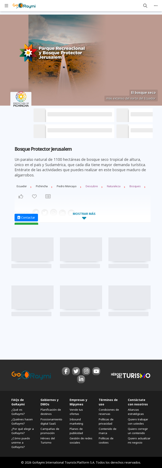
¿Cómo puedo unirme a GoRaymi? (20, 442)
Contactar (26, 217)
